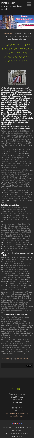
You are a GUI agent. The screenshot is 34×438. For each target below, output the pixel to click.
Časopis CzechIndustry (21, 433)
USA (13, 359)
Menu (29, 4)
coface (8, 359)
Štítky (3, 359)
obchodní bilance (22, 359)
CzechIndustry (7, 34)
